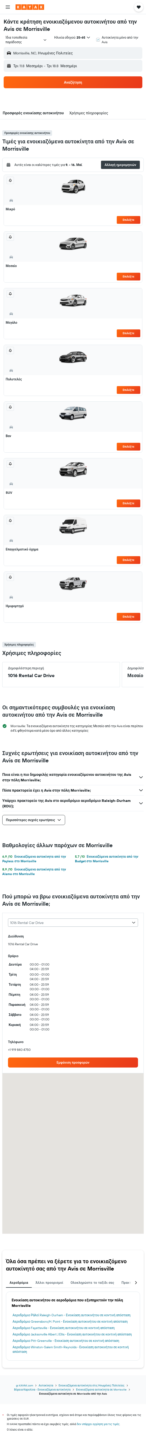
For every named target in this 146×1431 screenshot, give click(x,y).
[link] (73, 1062)
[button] (8, 7)
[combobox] (26, 39)
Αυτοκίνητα (46, 1385)
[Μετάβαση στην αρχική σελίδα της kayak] (30, 7)
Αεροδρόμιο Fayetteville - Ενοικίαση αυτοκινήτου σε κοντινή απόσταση (64, 1328)
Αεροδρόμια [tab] (19, 1283)
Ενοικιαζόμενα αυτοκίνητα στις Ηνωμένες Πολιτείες (92, 1385)
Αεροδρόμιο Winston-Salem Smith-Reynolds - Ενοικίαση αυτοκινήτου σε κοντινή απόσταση (71, 1349)
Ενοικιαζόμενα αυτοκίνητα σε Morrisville (101, 1389)
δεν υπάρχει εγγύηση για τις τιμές (98, 1424)
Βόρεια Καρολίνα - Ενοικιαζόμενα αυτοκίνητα (42, 1389)
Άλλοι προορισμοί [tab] (49, 1283)
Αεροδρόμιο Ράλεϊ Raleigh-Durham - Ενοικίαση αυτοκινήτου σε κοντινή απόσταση (71, 1315)
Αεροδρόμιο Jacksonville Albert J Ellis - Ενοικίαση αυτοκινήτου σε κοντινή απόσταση (72, 1334)
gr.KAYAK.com (24, 1385)
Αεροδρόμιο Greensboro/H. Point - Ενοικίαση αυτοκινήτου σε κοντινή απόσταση (70, 1321)
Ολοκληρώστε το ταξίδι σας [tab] (92, 1283)
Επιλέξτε (128, 220)
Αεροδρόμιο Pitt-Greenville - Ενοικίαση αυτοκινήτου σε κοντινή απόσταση (66, 1341)
